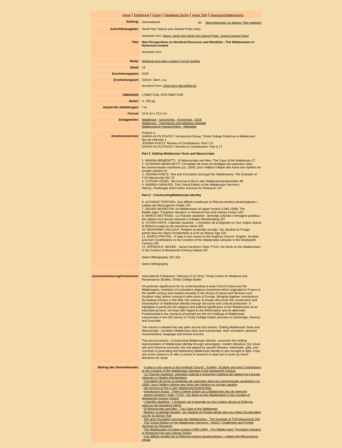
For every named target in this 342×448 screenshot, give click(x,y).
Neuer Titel (199, 15)
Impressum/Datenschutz (227, 15)
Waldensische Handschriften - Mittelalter (169, 126)
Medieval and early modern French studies (171, 61)
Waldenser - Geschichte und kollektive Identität (174, 123)
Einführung (141, 15)
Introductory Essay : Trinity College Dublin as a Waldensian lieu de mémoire (195, 391)
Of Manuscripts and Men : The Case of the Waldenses (181, 408)
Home (126, 15)
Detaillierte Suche (177, 15)
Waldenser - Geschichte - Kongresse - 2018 (172, 119)
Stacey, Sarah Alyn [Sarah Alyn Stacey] (187, 36)
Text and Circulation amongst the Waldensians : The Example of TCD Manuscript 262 (202, 419)
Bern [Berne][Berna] (184, 86)
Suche (156, 15)
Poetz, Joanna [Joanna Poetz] (230, 36)
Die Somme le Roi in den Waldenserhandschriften (178, 388)
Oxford (167, 86)
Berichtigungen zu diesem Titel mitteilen (233, 22)
